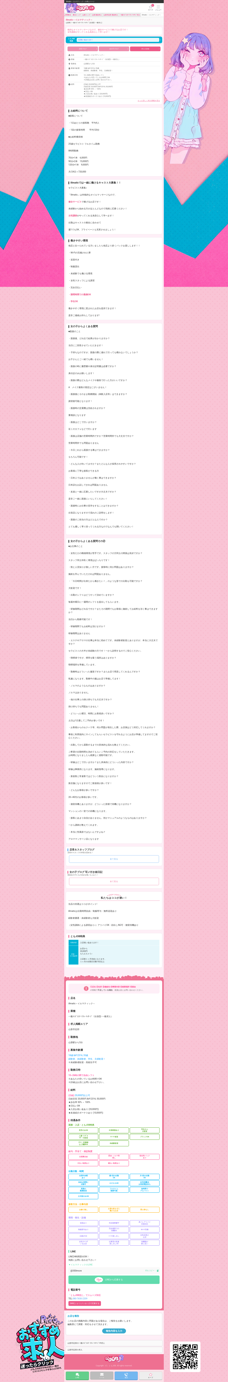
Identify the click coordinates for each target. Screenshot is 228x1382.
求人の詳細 (150, 49)
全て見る (114, 859)
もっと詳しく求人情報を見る (149, 101)
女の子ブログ (118, 49)
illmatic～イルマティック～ (84, 21)
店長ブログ (88, 49)
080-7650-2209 (80, 1298)
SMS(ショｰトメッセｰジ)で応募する (84, 1303)
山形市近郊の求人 (74, 1350)
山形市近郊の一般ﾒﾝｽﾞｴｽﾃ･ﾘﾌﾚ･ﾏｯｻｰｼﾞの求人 (86, 1343)
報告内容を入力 (114, 1331)
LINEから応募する (114, 1279)
